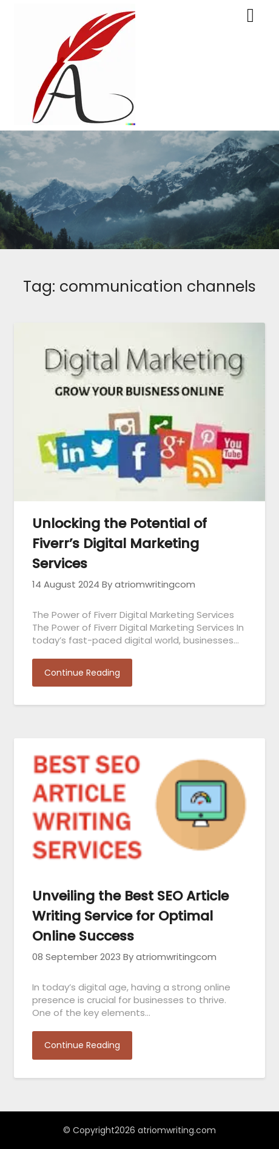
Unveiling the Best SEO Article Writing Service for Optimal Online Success (130, 916)
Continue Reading (82, 673)
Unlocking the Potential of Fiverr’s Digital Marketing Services (119, 543)
